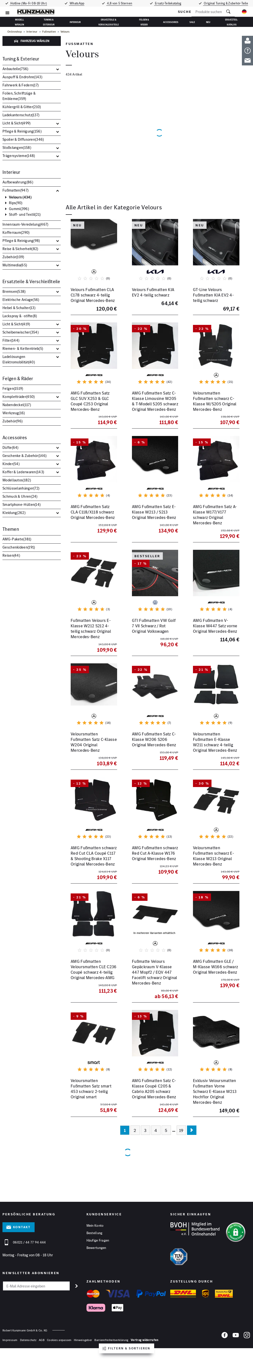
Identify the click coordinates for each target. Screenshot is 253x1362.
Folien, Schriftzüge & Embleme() (19, 96)
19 (181, 1136)
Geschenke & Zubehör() (24, 455)
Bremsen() (14, 291)
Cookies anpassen (59, 1346)
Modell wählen (19, 21)
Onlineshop (14, 32)
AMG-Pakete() (16, 539)
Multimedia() (14, 265)
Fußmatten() (15, 190)
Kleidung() (13, 512)
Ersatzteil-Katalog (231, 21)
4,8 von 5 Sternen (120, 3)
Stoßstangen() (16, 147)
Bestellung (94, 1239)
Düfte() (10, 447)
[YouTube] (235, 1343)
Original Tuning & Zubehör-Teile (227, 3)
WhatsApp (76, 3)
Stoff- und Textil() (25, 214)
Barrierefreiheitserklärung (111, 1346)
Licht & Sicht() (16, 123)
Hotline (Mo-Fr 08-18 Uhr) (27, 3)
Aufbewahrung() (17, 182)
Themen (10, 529)
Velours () (20, 197)
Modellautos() (16, 480)
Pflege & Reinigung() (22, 131)
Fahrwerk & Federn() (20, 85)
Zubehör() (13, 256)
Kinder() (11, 463)
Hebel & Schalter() (18, 307)
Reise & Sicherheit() (20, 248)
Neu (208, 22)
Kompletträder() (18, 396)
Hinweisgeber (83, 1346)
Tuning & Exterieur (49, 21)
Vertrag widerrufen (144, 1346)
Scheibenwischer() (20, 332)
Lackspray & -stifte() (19, 315)
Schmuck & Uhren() (20, 496)
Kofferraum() (16, 232)
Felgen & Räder (144, 21)
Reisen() (11, 555)
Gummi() (19, 208)
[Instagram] (247, 1343)
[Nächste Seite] (191, 1136)
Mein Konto (95, 1231)
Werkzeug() (13, 412)
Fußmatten (49, 32)
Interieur (75, 22)
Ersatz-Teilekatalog (169, 3)
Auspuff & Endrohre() (22, 76)
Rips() (15, 202)
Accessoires (170, 22)
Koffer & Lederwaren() (23, 471)
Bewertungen (96, 1254)
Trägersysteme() (18, 155)
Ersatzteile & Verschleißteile (108, 21)
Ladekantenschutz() (20, 115)
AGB (41, 1346)
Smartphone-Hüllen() (21, 504)
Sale (192, 22)
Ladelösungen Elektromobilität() (18, 359)
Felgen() (12, 388)
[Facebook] (224, 1343)
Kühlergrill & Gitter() (21, 106)
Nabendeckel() (16, 404)
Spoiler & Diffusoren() (23, 139)
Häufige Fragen (97, 1247)
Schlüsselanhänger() (20, 488)
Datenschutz (28, 1346)
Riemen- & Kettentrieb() (22, 348)
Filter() (10, 340)
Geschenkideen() (18, 547)
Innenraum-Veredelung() (25, 224)
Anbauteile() (15, 68)
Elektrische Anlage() (20, 299)
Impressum (10, 1346)
